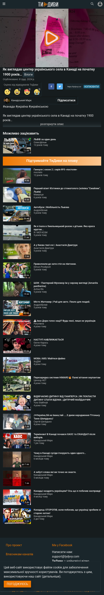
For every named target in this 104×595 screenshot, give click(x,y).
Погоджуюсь (17, 584)
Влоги (28, 74)
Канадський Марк (21, 100)
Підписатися (66, 100)
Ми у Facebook (62, 545)
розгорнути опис (52, 124)
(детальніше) (51, 576)
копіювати (91, 86)
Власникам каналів (19, 554)
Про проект (14, 545)
